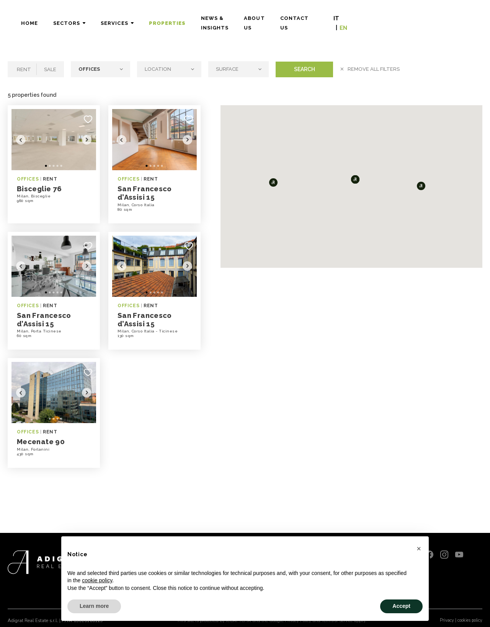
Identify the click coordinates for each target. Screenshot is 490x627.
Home (102, 19)
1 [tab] (46, 166)
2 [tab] (50, 166)
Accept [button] (401, 606)
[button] (273, 182)
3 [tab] (54, 166)
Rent (24, 69)
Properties (240, 19)
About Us (356, 19)
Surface (228, 69)
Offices (89, 69)
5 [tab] (61, 166)
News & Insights (300, 19)
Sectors (140, 19)
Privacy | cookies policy (459, 616)
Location (158, 69)
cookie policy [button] (97, 580)
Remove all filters (374, 69)
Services (187, 19)
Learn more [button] (94, 606)
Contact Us (406, 19)
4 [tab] (58, 166)
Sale (50, 69)
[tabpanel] (53, 139)
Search (304, 69)
